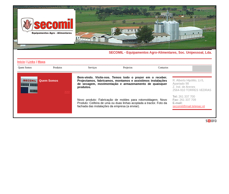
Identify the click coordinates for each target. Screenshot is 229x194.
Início (21, 61)
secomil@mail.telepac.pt (189, 106)
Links (31, 61)
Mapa (41, 61)
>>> (67, 91)
